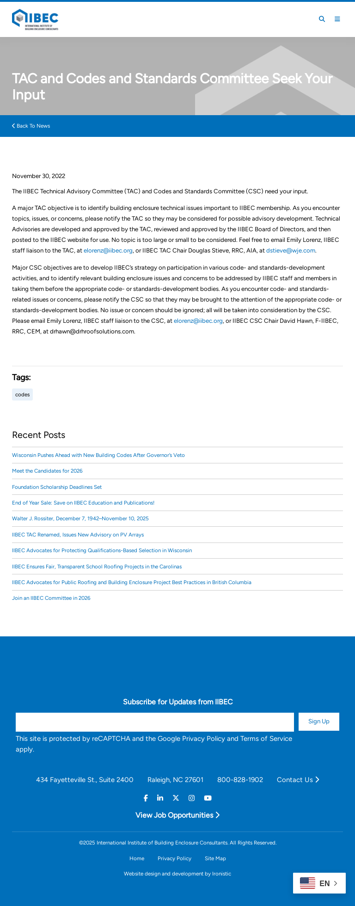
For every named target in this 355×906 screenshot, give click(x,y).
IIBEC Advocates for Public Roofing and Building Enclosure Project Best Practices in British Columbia (131, 582)
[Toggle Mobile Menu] (337, 19)
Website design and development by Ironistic (177, 873)
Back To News (31, 126)
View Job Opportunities (177, 815)
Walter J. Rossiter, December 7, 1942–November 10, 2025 (80, 518)
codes (22, 394)
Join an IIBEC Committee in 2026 (51, 598)
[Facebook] (146, 799)
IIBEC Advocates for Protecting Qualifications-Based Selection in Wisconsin (102, 550)
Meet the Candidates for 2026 (47, 471)
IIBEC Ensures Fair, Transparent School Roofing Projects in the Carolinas (97, 566)
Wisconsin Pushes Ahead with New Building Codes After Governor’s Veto (98, 455)
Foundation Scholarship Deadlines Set (57, 487)
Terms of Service (266, 738)
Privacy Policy (203, 738)
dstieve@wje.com (290, 250)
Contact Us (298, 780)
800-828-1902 (240, 780)
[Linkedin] (160, 799)
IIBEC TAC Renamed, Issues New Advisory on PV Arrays (78, 534)
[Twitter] (176, 799)
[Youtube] (207, 799)
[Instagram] (191, 799)
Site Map (215, 858)
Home (136, 858)
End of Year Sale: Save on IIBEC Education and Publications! (83, 502)
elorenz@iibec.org (108, 250)
